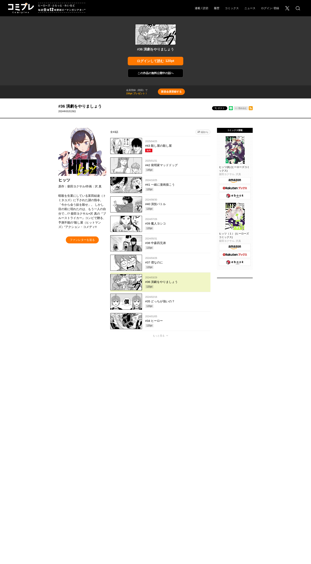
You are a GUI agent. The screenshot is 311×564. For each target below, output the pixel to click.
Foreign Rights (114, 489)
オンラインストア (38, 489)
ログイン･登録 (270, 8)
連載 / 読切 (201, 8)
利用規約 (242, 489)
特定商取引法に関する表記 (267, 489)
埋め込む (242, 108)
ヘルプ (132, 489)
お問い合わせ (93, 489)
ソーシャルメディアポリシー (215, 489)
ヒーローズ (115, 475)
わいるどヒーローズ (195, 475)
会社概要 (59, 489)
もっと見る (159, 335)
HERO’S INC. (153, 498)
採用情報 (75, 489)
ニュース (249, 8)
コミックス (232, 8)
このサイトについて (153, 489)
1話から (204, 132)
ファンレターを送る (82, 239)
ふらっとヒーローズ (155, 475)
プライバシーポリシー (182, 489)
